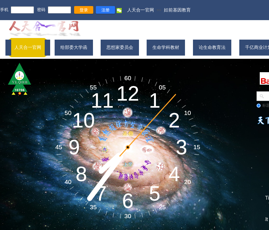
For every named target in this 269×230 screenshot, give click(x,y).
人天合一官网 (140, 9)
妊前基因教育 (177, 9)
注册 (105, 10)
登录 (84, 10)
